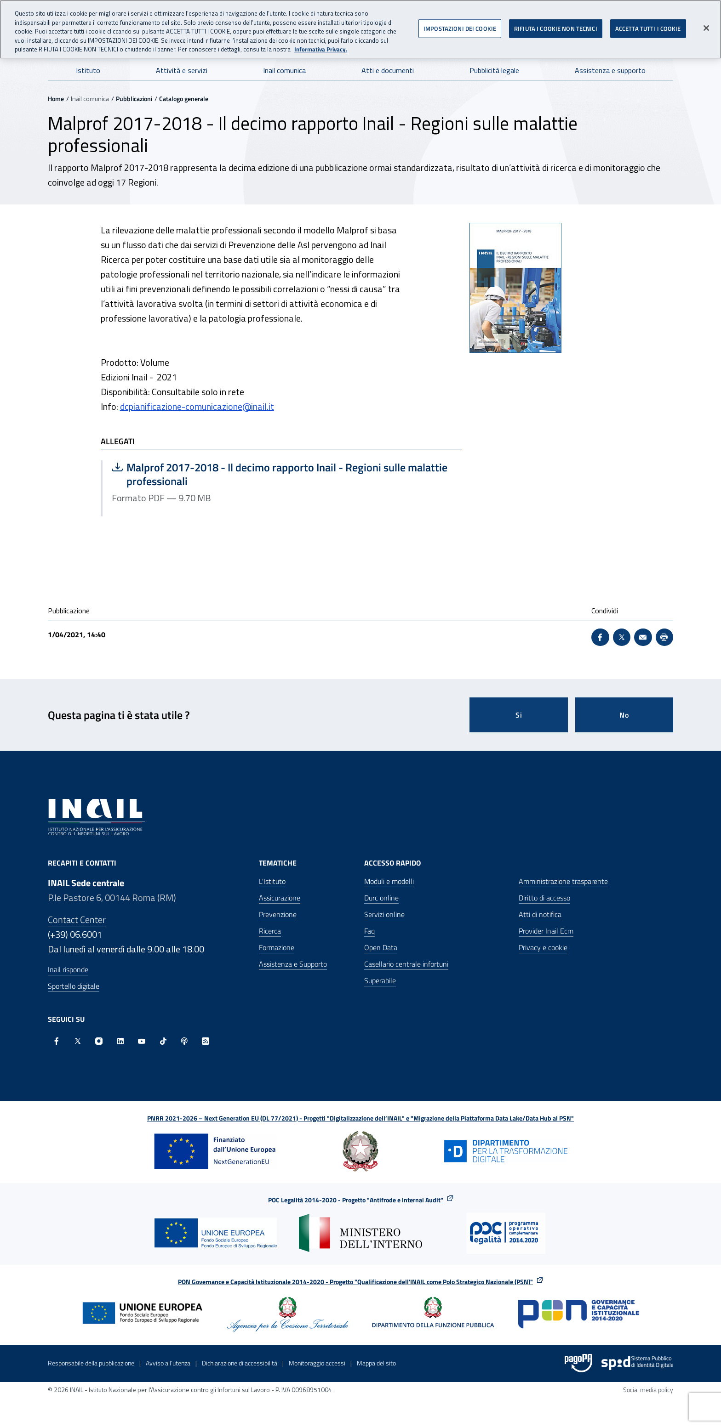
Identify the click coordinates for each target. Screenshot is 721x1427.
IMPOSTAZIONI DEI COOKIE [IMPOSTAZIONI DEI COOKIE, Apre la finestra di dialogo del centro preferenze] (459, 24)
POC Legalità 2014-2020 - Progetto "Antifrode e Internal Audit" (355, 1200)
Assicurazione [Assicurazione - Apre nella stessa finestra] (279, 897)
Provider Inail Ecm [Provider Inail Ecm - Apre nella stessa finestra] (546, 930)
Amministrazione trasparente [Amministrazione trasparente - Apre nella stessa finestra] (563, 881)
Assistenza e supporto (610, 70)
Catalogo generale (183, 98)
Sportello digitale (73, 985)
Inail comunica (284, 70)
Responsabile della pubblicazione (91, 1363)
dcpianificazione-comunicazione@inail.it (197, 406)
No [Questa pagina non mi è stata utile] (624, 714)
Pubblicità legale (494, 70)
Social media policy (648, 1389)
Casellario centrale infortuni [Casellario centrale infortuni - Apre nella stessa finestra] (406, 963)
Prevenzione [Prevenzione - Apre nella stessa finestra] (278, 914)
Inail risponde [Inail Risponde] (68, 969)
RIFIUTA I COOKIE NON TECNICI (555, 24)
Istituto (88, 70)
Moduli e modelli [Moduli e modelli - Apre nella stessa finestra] (389, 881)
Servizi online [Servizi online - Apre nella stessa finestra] (384, 914)
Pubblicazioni (134, 98)
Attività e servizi (181, 70)
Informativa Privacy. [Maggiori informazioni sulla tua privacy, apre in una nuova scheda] (320, 46)
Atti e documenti (387, 70)
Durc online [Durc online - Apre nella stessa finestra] (381, 897)
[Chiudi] (706, 25)
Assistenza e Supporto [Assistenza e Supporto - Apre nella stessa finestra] (293, 963)
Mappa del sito (376, 1363)
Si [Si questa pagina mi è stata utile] (518, 714)
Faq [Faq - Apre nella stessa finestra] (369, 930)
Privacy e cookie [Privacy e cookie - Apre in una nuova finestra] (543, 947)
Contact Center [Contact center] (77, 919)
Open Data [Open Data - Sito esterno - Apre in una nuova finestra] (380, 947)
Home (56, 98)
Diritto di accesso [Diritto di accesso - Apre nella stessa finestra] (544, 897)
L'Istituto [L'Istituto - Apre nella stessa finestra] (272, 881)
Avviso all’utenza (168, 1363)
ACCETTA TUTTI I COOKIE (648, 24)
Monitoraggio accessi (317, 1363)
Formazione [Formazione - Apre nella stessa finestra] (276, 947)
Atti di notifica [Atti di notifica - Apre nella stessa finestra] (540, 914)
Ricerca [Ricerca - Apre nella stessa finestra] (270, 930)
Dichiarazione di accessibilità (239, 1363)
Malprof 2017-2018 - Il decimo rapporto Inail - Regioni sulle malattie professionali (279, 474)
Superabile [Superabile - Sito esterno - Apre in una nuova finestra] (380, 980)
